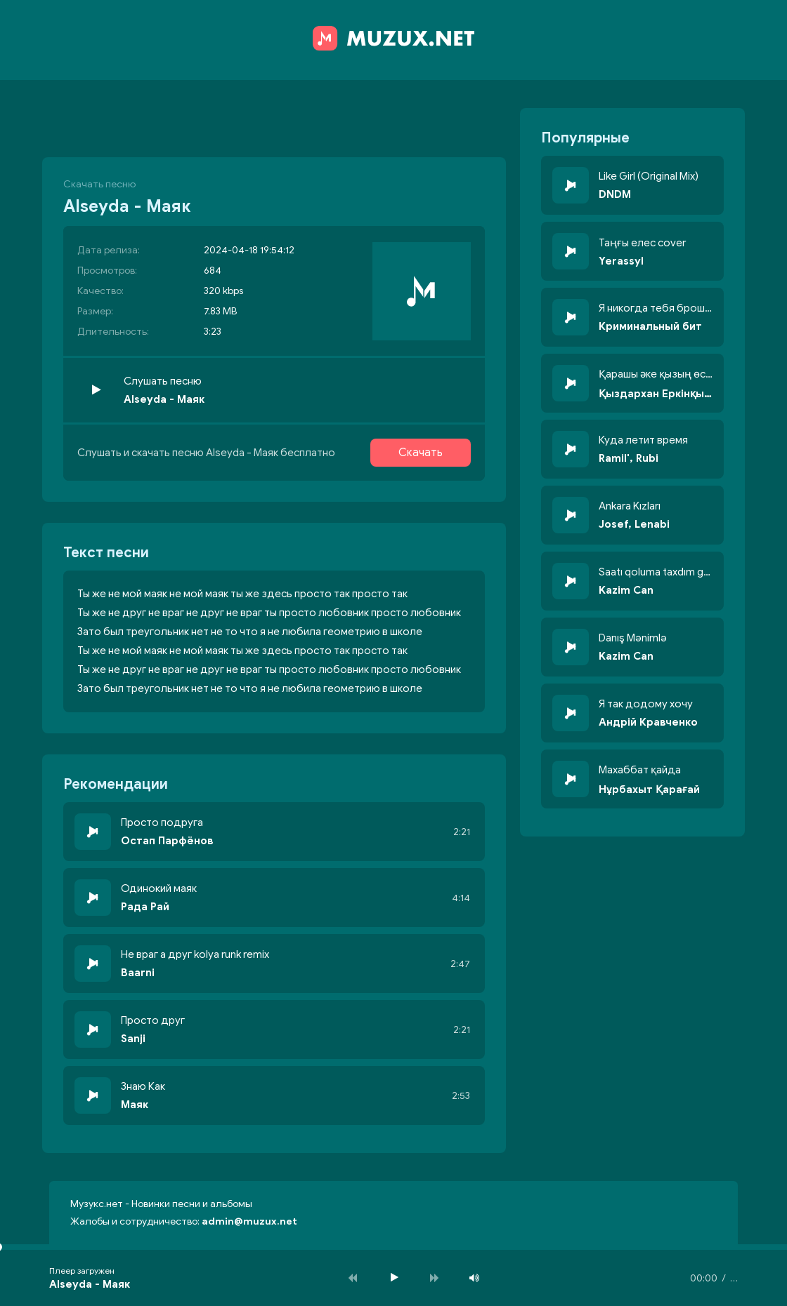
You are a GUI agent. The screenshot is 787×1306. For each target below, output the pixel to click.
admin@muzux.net (249, 1221)
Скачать (420, 453)
